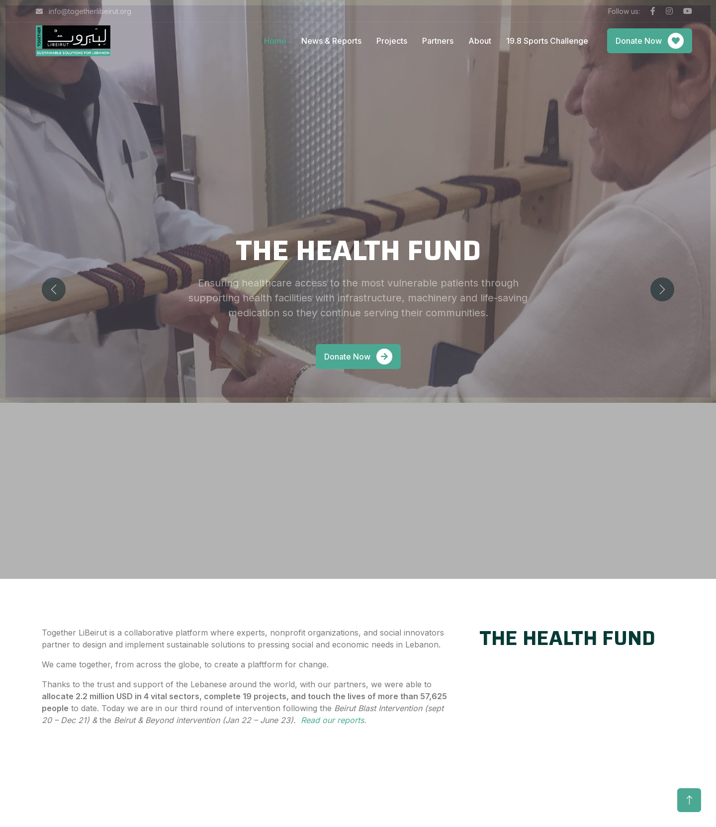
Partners (437, 41)
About (479, 41)
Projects (391, 41)
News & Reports (331, 41)
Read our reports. (335, 720)
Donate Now (650, 41)
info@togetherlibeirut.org (83, 11)
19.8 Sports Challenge (547, 41)
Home (275, 41)
